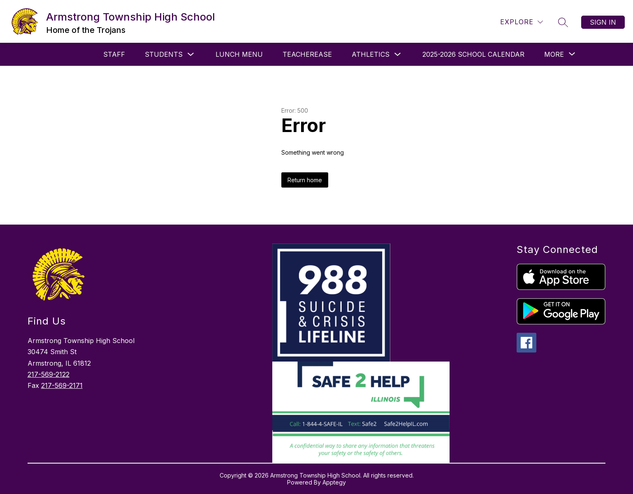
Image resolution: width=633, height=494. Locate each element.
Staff (114, 54)
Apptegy (334, 482)
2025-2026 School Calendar (473, 54)
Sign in (603, 22)
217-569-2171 (62, 385)
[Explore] (521, 22)
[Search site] (563, 22)
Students (164, 54)
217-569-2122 (49, 374)
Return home (305, 179)
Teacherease (307, 54)
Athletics (371, 54)
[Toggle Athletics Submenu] (398, 54)
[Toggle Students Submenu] (191, 54)
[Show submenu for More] (554, 54)
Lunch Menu (239, 54)
